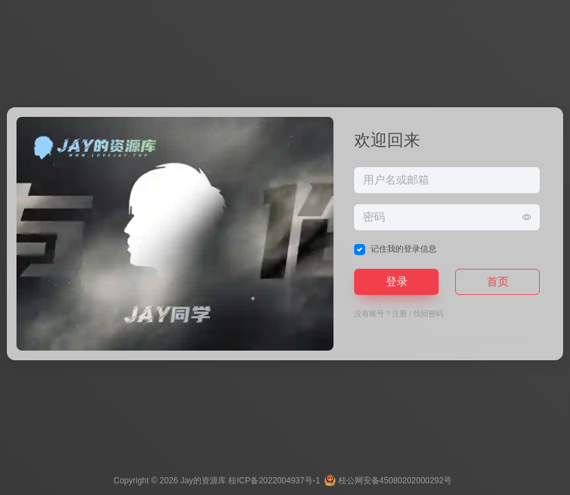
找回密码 (428, 313)
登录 (397, 281)
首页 (498, 281)
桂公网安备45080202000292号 (389, 480)
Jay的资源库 (203, 480)
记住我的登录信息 (404, 249)
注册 (399, 313)
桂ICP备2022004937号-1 (274, 480)
